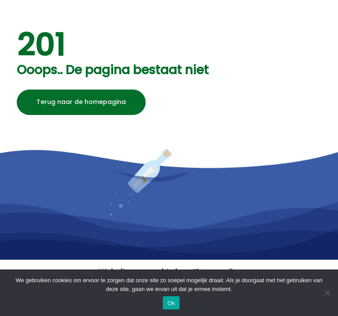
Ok (171, 303)
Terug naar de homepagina (81, 101)
